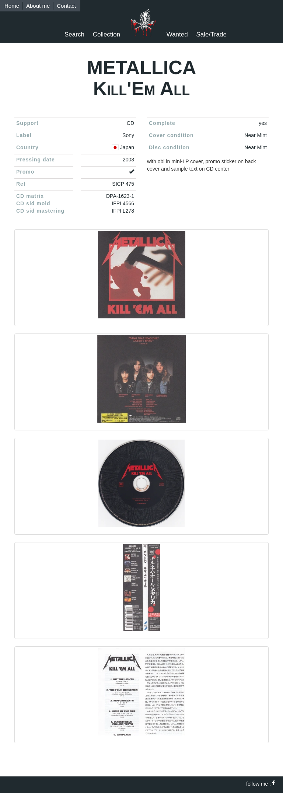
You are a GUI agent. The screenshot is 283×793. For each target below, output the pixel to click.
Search (74, 34)
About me (38, 6)
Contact (66, 6)
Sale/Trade (211, 34)
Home (11, 6)
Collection (106, 34)
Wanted (177, 34)
